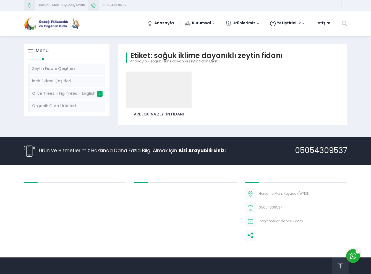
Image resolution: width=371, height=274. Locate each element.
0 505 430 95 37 (114, 5)
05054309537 (321, 151)
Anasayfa (138, 61)
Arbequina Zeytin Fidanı (159, 114)
